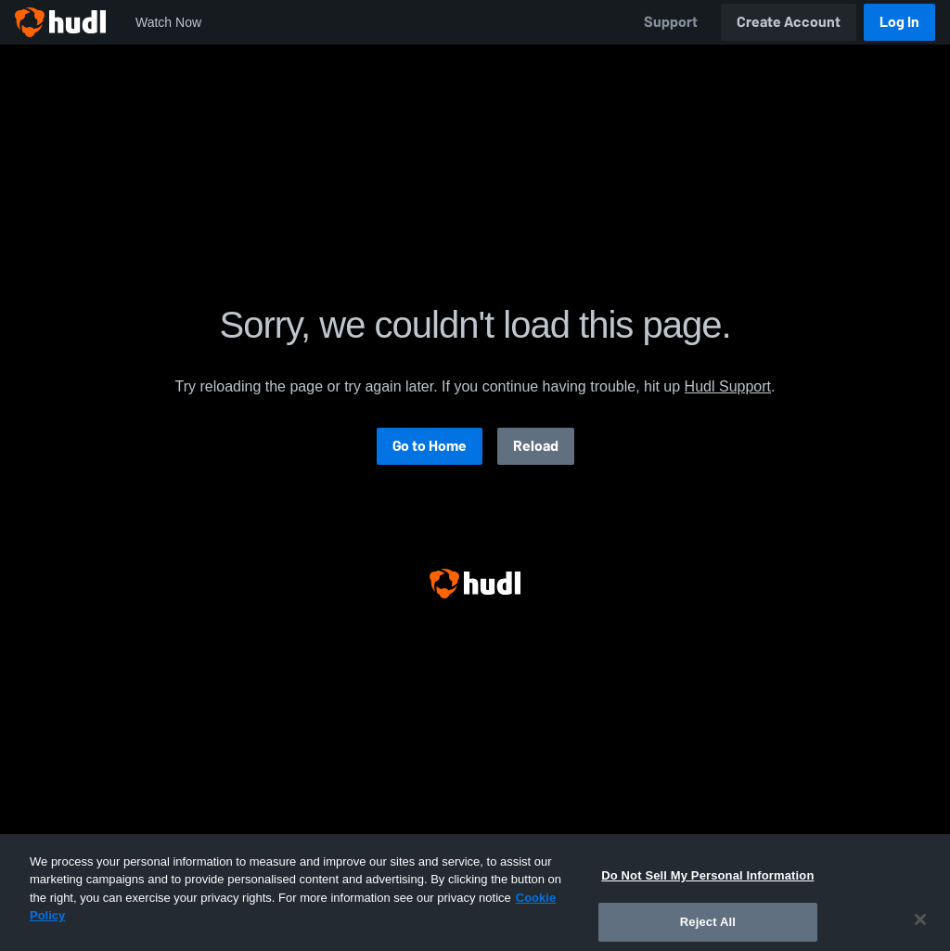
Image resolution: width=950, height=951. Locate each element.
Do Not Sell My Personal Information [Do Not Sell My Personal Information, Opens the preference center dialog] (707, 888)
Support (671, 21)
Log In (899, 21)
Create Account (789, 21)
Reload (535, 445)
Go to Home (429, 445)
